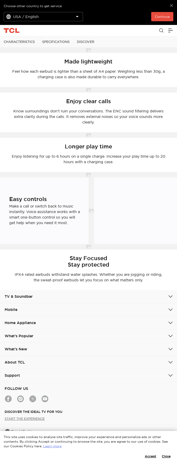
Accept (150, 456)
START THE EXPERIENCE (25, 419)
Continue (162, 17)
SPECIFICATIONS (56, 42)
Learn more (52, 446)
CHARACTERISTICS (19, 42)
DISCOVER (85, 42)
